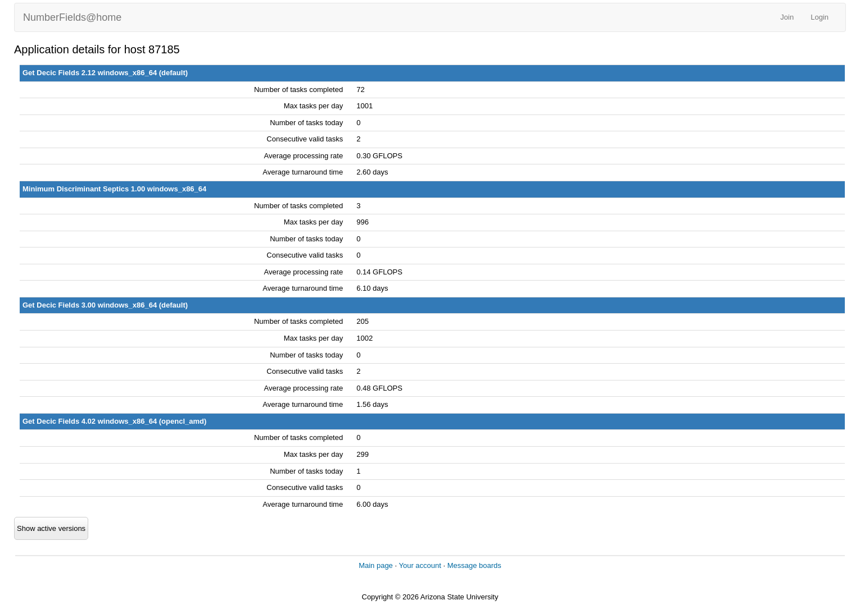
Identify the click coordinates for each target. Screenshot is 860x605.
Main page (376, 565)
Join (787, 17)
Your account (420, 565)
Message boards (474, 565)
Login (820, 17)
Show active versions (51, 528)
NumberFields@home (72, 17)
